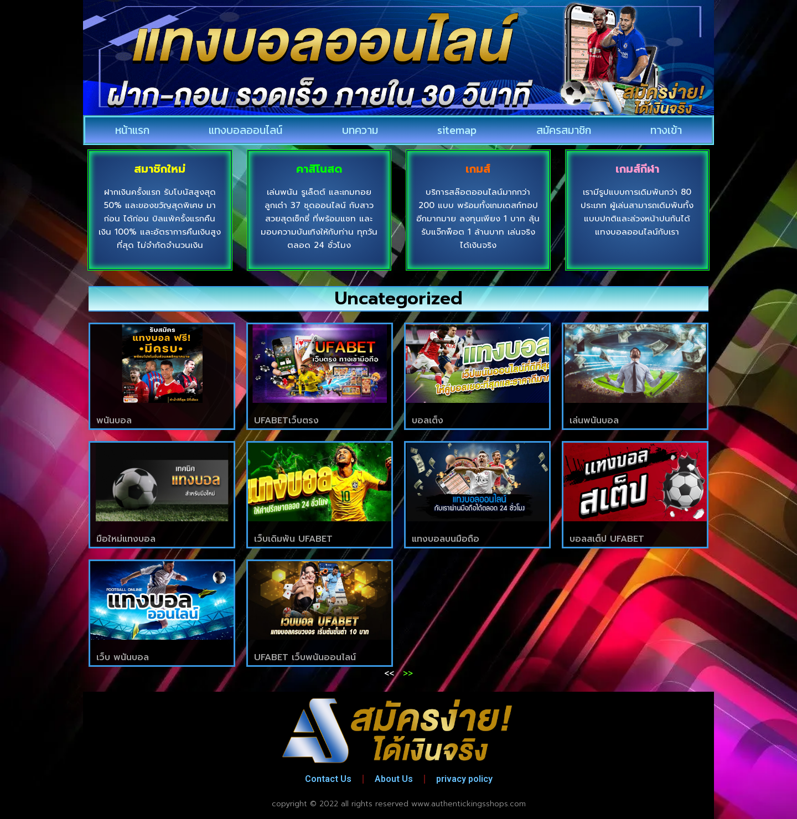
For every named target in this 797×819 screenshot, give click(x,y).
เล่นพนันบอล (594, 420)
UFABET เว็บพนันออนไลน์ (305, 657)
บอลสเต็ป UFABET (607, 539)
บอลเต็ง (427, 420)
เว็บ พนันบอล (122, 657)
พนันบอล (114, 420)
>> (408, 673)
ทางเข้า (666, 130)
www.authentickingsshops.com (468, 804)
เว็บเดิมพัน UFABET (293, 539)
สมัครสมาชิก (563, 130)
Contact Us (328, 779)
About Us (394, 779)
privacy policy (464, 779)
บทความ (360, 130)
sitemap (457, 130)
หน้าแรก (132, 130)
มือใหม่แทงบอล (126, 539)
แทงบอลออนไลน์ (245, 130)
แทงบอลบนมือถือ (445, 539)
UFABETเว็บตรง (286, 420)
